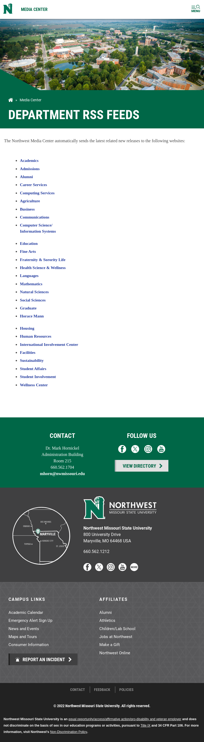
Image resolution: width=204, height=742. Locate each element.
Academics (29, 160)
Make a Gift (109, 644)
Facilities (27, 352)
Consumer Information (28, 644)
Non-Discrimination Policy (68, 732)
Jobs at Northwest (115, 636)
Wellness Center (34, 385)
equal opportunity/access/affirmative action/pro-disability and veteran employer (125, 719)
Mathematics (31, 284)
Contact (77, 689)
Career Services (33, 184)
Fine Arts (28, 251)
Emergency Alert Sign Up (30, 620)
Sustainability (32, 360)
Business (27, 209)
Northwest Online (114, 652)
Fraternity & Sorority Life (42, 259)
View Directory (139, 466)
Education (29, 243)
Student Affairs (33, 368)
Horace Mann (32, 316)
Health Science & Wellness (43, 267)
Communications (34, 217)
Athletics (107, 620)
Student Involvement (38, 376)
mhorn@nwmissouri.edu (62, 473)
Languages (29, 275)
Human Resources (35, 336)
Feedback (102, 689)
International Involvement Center (49, 344)
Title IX (146, 725)
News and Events (23, 628)
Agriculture (30, 201)
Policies (126, 689)
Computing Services (37, 193)
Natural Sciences (34, 292)
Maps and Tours (22, 636)
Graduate (28, 308)
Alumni (26, 176)
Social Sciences (33, 300)
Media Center (34, 9)
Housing (27, 328)
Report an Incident (40, 659)
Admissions (30, 168)
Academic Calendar (25, 612)
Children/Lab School (117, 628)
